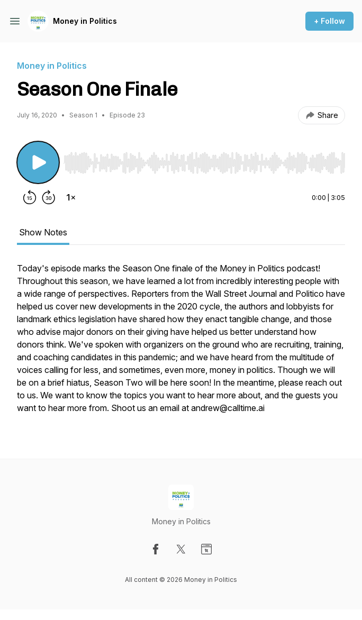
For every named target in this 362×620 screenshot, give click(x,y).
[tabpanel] (181, 343)
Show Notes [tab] (43, 232)
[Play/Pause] (38, 162)
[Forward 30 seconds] (48, 197)
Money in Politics (85, 20)
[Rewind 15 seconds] (29, 197)
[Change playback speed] (71, 197)
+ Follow (329, 20)
